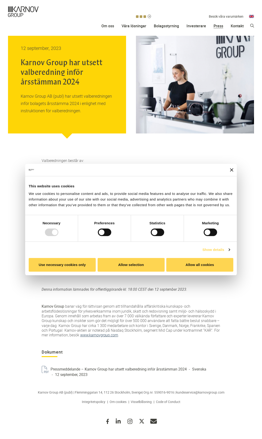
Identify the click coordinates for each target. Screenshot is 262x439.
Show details (213, 250)
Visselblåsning (141, 401)
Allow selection (131, 265)
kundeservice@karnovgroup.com (200, 392)
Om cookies (118, 401)
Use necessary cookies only (62, 265)
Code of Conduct (168, 401)
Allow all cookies (200, 265)
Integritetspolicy (93, 401)
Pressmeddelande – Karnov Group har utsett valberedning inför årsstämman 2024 (119, 369)
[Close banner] (231, 170)
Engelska (251, 9)
